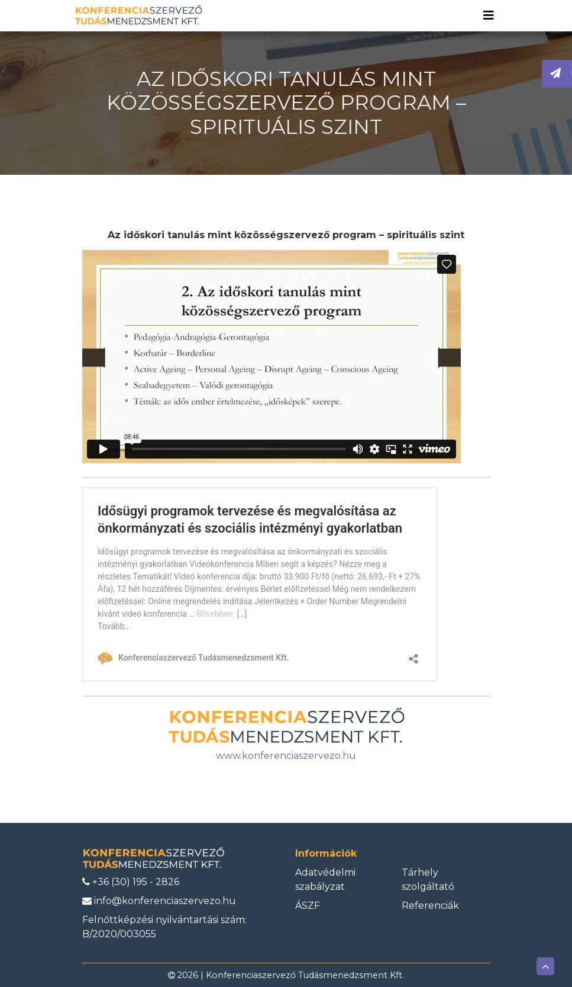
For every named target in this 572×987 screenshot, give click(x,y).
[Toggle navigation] (488, 15)
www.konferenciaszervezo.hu (286, 755)
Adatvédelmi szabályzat (325, 879)
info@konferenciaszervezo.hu (159, 900)
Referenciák (430, 905)
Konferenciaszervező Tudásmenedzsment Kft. (305, 975)
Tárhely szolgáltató (428, 879)
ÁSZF (307, 905)
